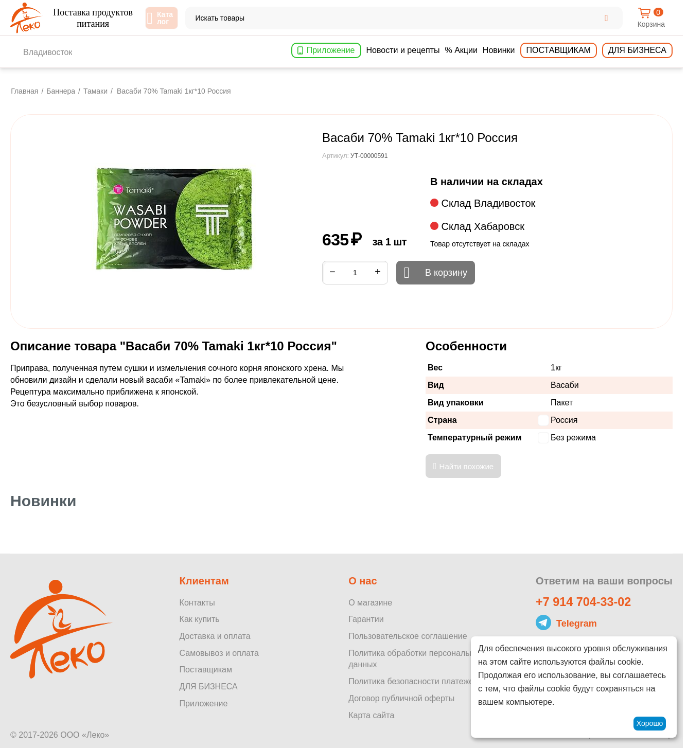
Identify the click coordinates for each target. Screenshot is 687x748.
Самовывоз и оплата (219, 653)
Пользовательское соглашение (407, 636)
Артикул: (335, 155)
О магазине (370, 602)
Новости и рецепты (403, 50)
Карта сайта (371, 715)
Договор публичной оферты (401, 698)
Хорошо (650, 723)
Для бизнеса (637, 50)
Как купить (200, 619)
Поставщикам (558, 50)
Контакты (197, 602)
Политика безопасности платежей (413, 681)
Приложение (331, 50)
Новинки (499, 50)
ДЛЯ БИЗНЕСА (209, 686)
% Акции (461, 50)
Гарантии (366, 619)
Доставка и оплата (215, 636)
